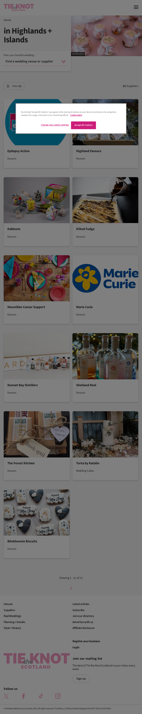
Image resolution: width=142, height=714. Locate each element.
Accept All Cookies (83, 125)
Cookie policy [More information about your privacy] (76, 115)
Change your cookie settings (55, 125)
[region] (71, 118)
